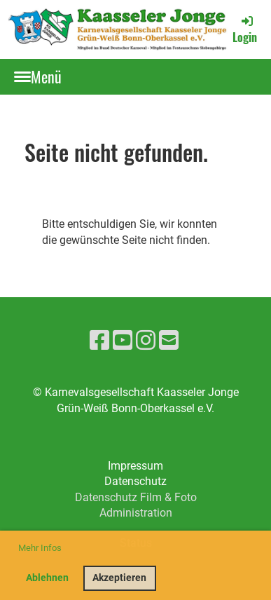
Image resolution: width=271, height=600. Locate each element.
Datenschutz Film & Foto (136, 497)
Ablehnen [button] (47, 578)
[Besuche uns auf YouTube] (122, 340)
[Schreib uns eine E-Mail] (169, 340)
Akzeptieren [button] (119, 578)
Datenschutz (135, 481)
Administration (135, 512)
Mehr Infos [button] (40, 548)
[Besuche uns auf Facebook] (99, 340)
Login (244, 29)
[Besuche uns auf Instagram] (145, 340)
